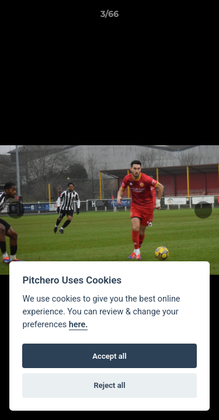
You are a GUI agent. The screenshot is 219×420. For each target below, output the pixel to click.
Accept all (109, 356)
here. (78, 325)
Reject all (109, 385)
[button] (205, 17)
